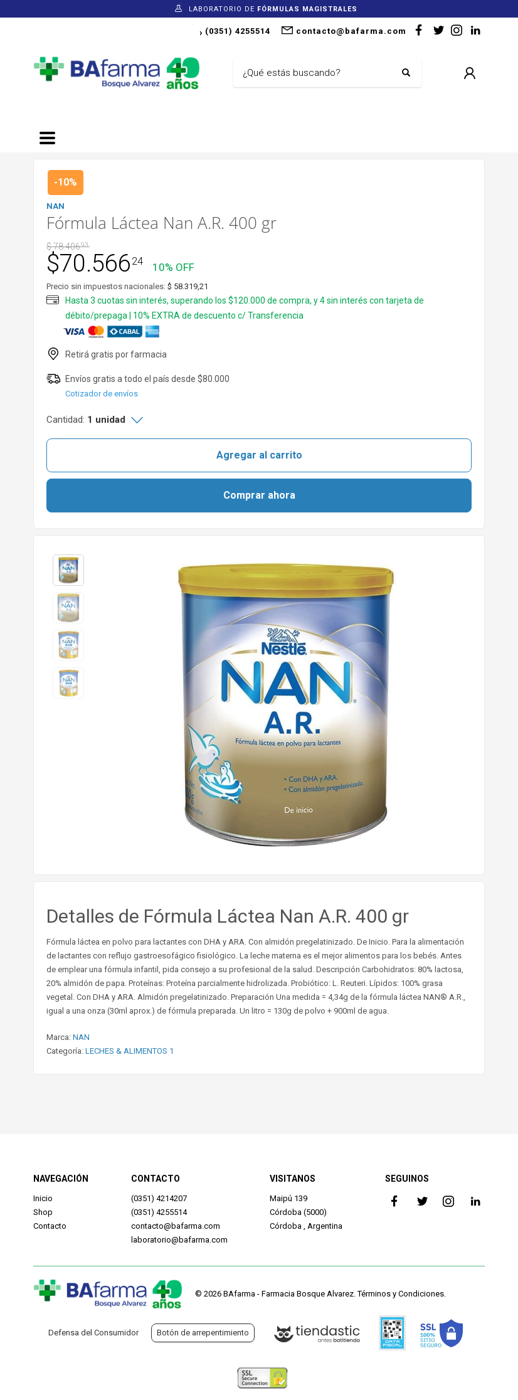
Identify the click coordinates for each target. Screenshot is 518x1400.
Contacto (49, 1226)
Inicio (43, 1198)
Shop (43, 1212)
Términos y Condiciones (400, 1293)
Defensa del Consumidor (93, 1332)
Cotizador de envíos (101, 393)
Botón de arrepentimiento (203, 1332)
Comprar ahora (259, 495)
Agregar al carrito (259, 455)
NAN (81, 1037)
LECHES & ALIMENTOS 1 (129, 1051)
